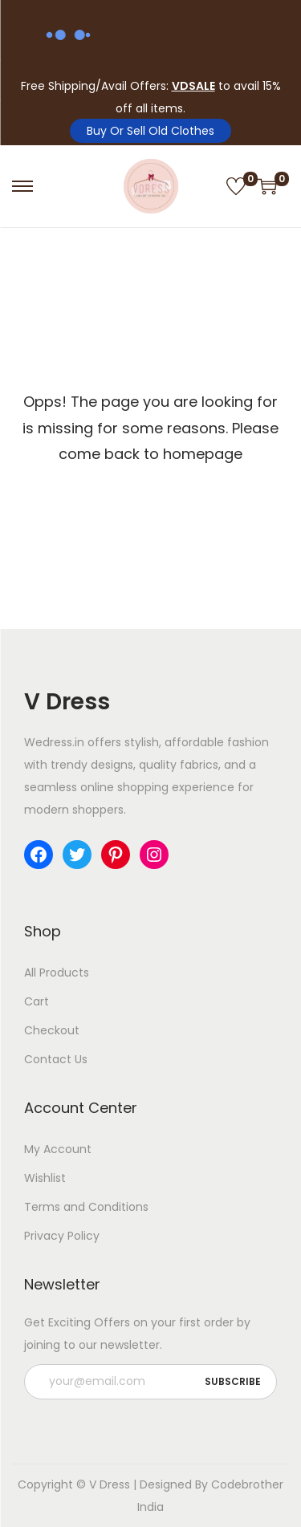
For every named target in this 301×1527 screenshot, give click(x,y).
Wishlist (45, 1178)
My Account (58, 1149)
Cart (36, 1001)
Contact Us (55, 1059)
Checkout (51, 1030)
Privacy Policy (62, 1236)
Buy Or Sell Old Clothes (150, 131)
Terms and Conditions (86, 1207)
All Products (56, 973)
